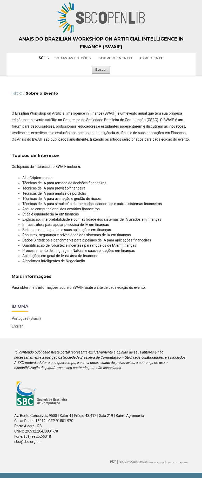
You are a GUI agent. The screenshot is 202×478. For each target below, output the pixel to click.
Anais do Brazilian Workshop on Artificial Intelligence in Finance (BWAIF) (101, 43)
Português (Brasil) (26, 318)
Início (17, 93)
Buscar (101, 69)
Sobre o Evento (115, 58)
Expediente (151, 58)
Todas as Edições (72, 58)
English (17, 326)
